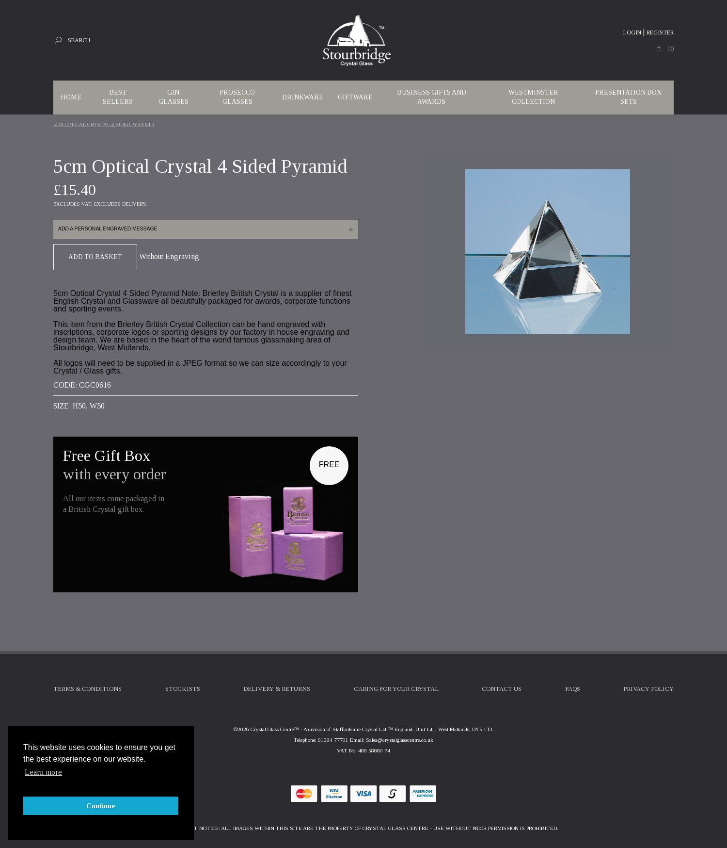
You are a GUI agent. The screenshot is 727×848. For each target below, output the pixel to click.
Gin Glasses (173, 97)
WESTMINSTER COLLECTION (533, 97)
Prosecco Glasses (237, 97)
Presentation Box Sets (628, 97)
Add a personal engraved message (107, 228)
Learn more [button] (43, 772)
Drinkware (302, 97)
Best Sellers (118, 97)
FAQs (572, 688)
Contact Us (502, 688)
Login (632, 32)
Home (71, 97)
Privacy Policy (648, 688)
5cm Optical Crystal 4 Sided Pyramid (103, 124)
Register (660, 32)
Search (79, 40)
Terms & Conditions (87, 688)
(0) (670, 48)
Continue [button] (100, 806)
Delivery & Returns (276, 688)
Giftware (355, 97)
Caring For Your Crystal (396, 688)
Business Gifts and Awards (431, 97)
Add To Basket (95, 257)
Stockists (182, 688)
